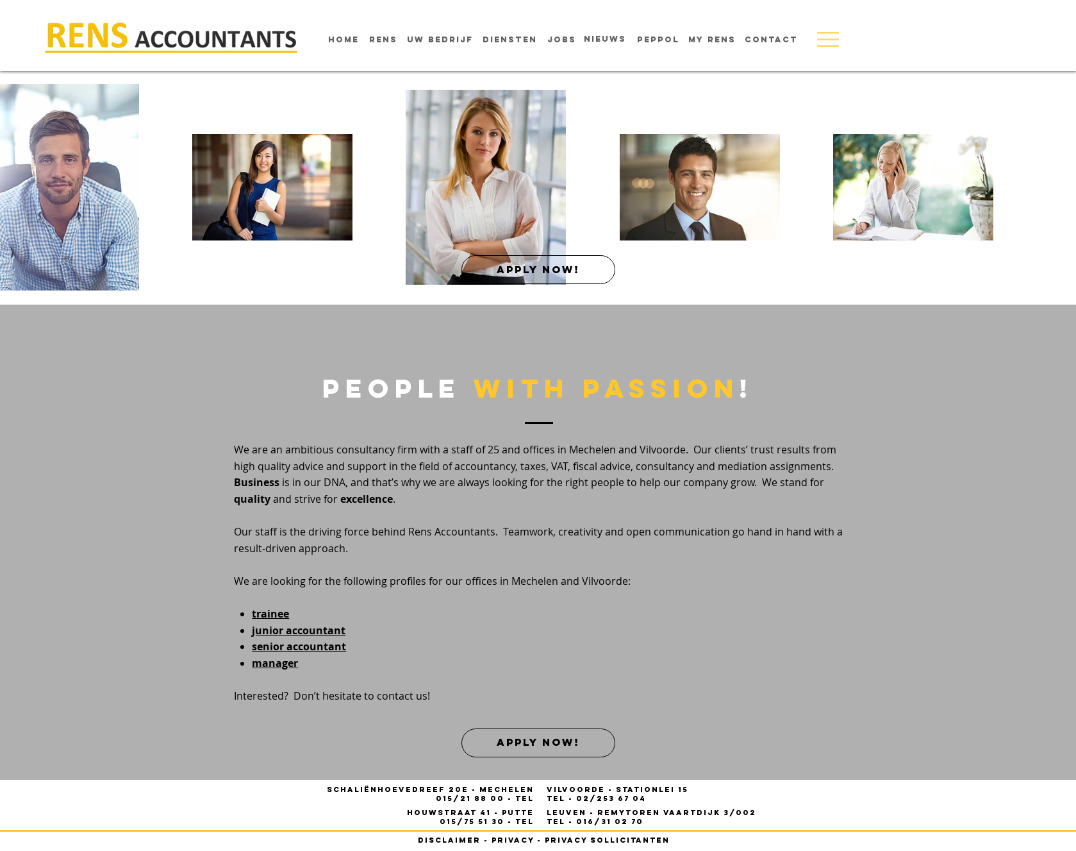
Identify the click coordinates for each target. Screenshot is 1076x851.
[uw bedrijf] (440, 40)
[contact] (771, 40)
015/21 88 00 (472, 798)
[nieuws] (605, 39)
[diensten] (509, 40)
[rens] (383, 40)
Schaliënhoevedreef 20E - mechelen (430, 789)
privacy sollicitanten (607, 840)
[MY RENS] (712, 40)
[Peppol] (658, 40)
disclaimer (449, 840)
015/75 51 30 (474, 821)
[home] (343, 40)
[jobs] (561, 40)
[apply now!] (538, 269)
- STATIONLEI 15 (617, 789)
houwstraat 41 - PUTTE (470, 812)
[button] (828, 39)
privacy (513, 840)
